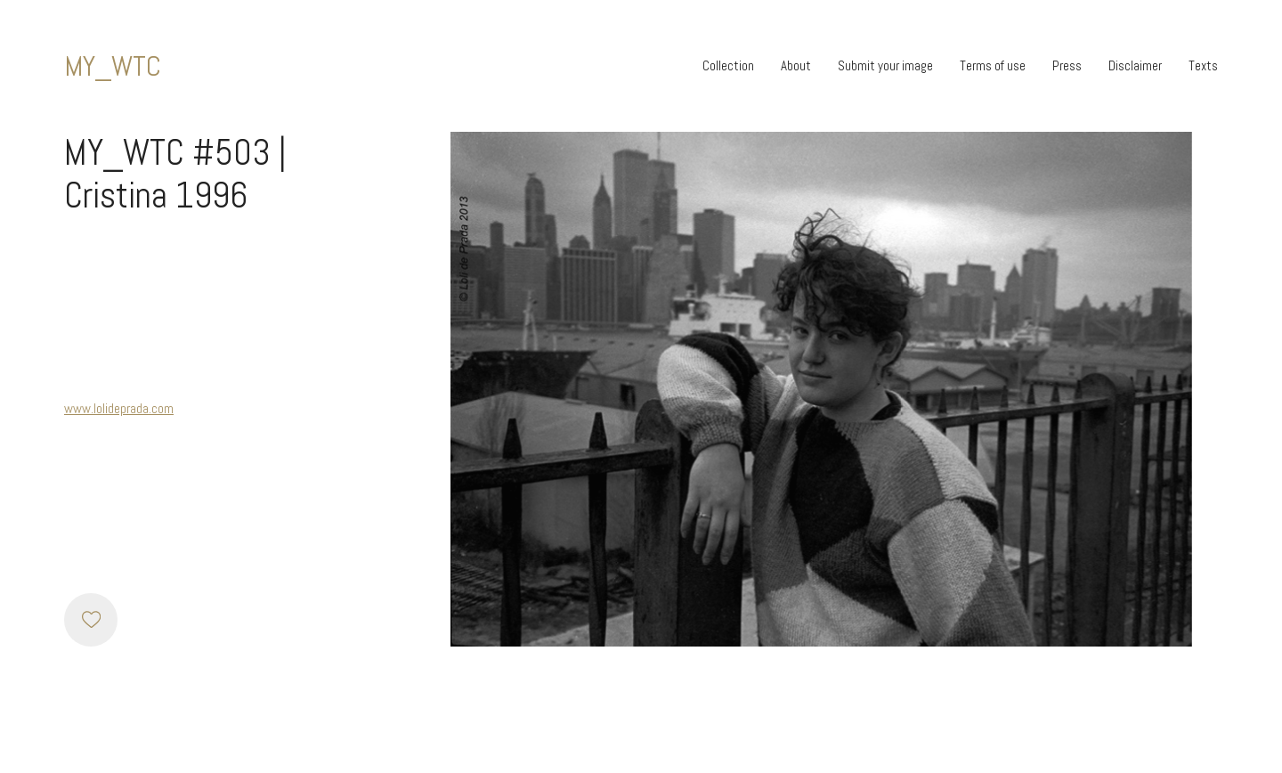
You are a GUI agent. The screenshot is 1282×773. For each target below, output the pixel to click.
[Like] (91, 620)
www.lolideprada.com (119, 408)
